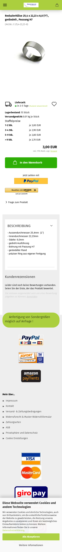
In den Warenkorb (27, 162)
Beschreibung (19, 226)
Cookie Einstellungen (17, 438)
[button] (31, 191)
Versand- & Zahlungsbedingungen (23, 411)
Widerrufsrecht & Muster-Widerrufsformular (29, 416)
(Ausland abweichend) (38, 106)
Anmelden (32, 296)
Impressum (12, 400)
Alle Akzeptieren (31, 536)
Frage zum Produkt (18, 202)
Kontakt (10, 406)
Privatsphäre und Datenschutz (22, 432)
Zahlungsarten (13, 422)
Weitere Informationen (31, 545)
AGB (8, 427)
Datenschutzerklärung (13, 530)
